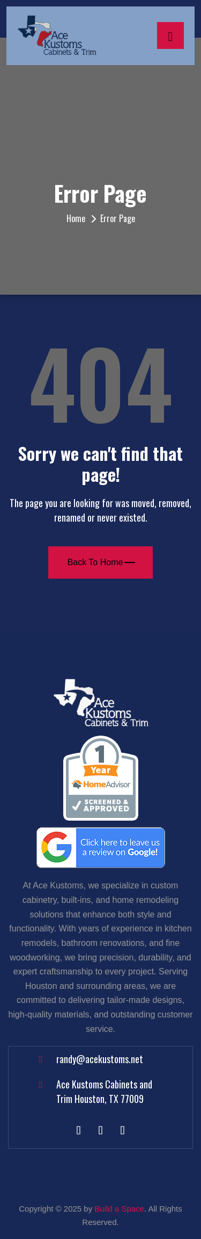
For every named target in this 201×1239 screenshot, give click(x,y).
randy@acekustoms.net (99, 1059)
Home (75, 218)
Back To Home (102, 562)
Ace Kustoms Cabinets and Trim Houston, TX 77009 (104, 1091)
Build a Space (119, 1208)
